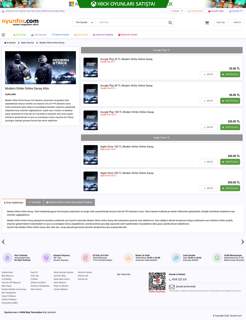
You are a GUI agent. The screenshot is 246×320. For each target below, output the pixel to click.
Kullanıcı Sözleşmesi (40, 286)
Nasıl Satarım (60, 282)
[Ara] (170, 22)
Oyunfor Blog (60, 276)
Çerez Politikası (9, 296)
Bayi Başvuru (8, 276)
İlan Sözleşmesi (9, 293)
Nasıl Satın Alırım (62, 279)
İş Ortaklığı (6, 279)
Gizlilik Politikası (9, 299)
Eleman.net (83, 276)
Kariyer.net (82, 279)
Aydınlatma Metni (10, 303)
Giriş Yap (35, 276)
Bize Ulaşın (7, 286)
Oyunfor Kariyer (85, 272)
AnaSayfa (11, 43)
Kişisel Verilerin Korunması (14, 289)
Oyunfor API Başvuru (11, 282)
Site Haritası (36, 289)
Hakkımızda (7, 272)
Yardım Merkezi (61, 289)
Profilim (34, 279)
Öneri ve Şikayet (61, 286)
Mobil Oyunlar (27, 43)
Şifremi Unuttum (38, 282)
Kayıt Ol (34, 272)
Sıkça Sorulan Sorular (63, 272)
